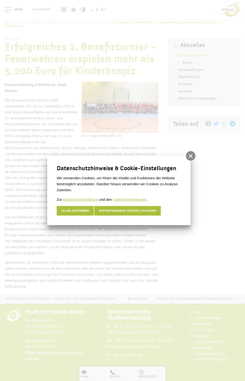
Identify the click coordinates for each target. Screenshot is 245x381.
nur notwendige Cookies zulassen (127, 210)
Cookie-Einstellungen (130, 199)
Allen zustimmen (75, 210)
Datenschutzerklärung (80, 199)
